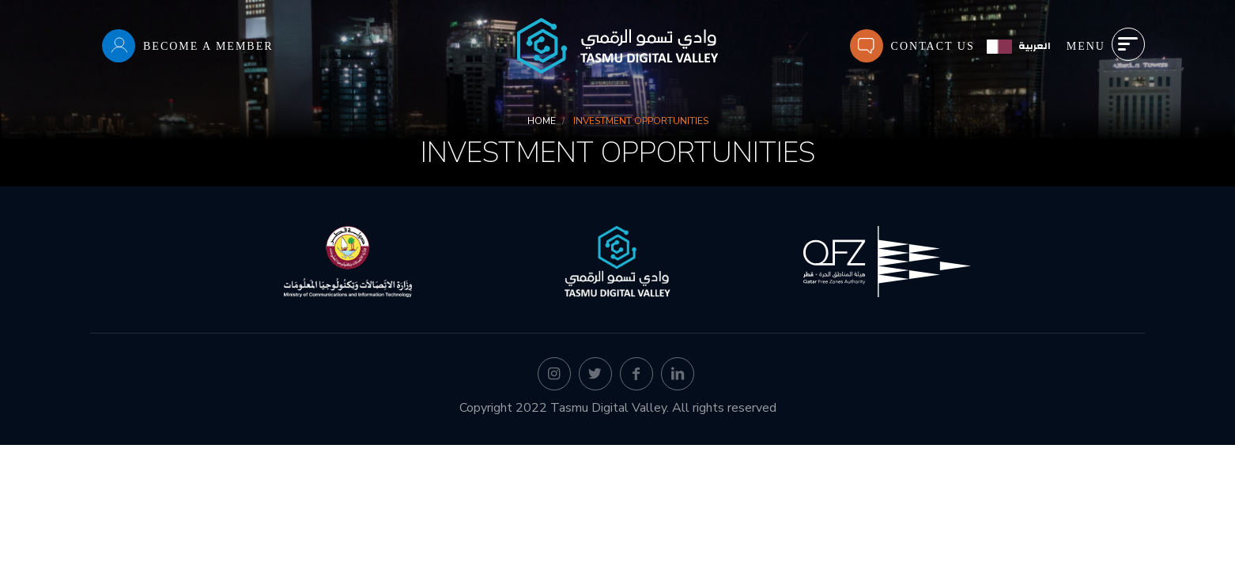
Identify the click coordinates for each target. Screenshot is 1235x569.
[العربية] (1019, 46)
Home (541, 121)
